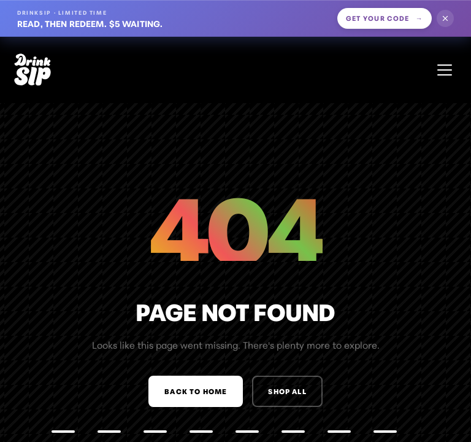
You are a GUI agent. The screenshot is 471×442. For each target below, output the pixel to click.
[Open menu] (444, 70)
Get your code (385, 18)
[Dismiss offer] (445, 18)
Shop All (287, 391)
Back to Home (195, 391)
